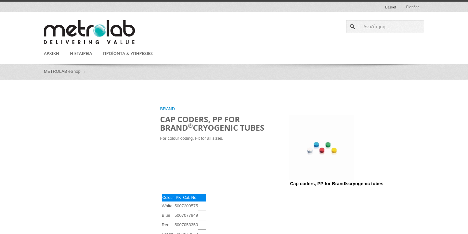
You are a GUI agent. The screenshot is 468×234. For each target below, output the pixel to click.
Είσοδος (412, 7)
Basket (390, 7)
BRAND (167, 108)
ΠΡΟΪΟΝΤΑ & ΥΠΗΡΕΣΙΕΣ (128, 53)
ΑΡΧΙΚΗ (51, 53)
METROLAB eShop (62, 71)
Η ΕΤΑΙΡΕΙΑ (81, 53)
